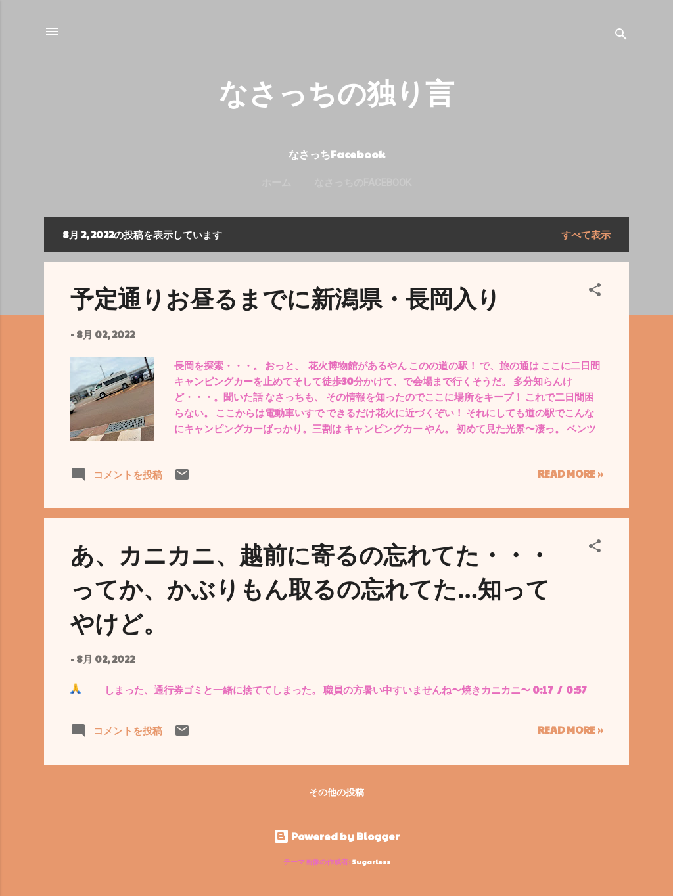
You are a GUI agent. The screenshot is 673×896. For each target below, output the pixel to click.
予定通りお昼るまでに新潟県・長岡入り (285, 297)
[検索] (621, 36)
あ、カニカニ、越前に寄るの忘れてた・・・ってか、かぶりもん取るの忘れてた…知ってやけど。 (310, 588)
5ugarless (371, 861)
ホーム (276, 183)
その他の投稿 (336, 791)
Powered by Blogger (336, 836)
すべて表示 (586, 234)
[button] (595, 292)
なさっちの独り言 (336, 91)
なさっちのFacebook (362, 183)
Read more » (570, 473)
